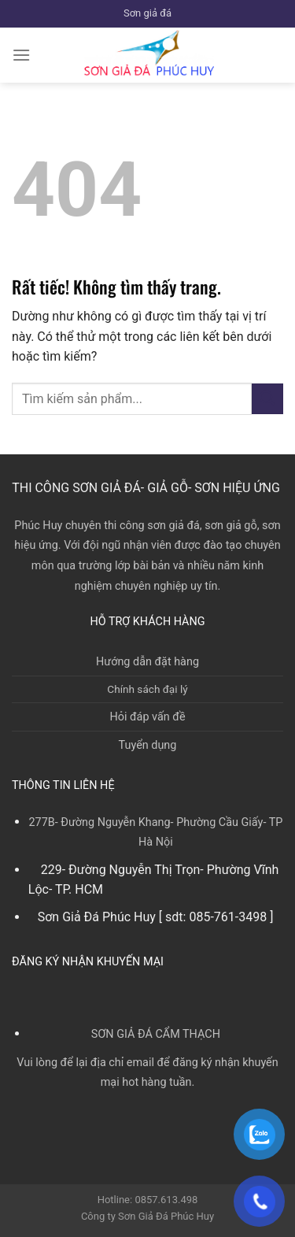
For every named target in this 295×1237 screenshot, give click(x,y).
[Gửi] (267, 398)
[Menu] (21, 54)
